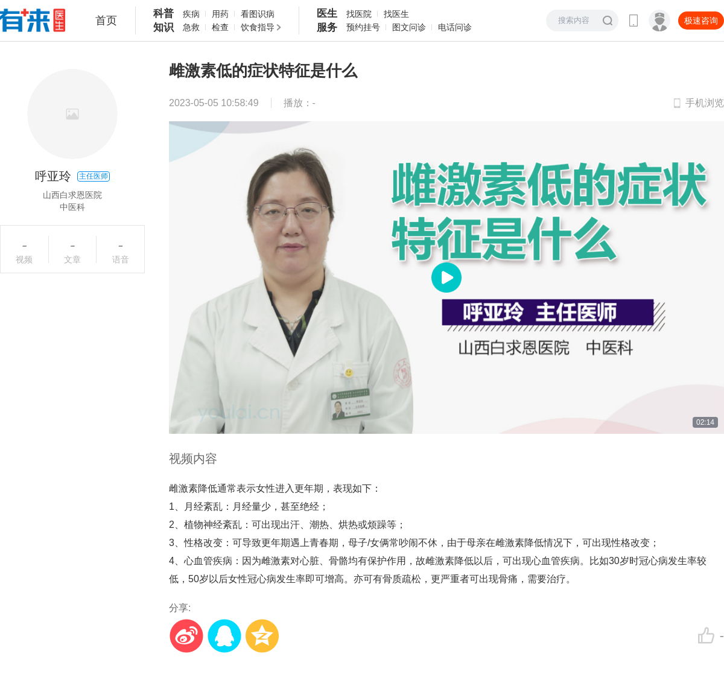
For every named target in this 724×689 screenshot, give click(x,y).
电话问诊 (455, 27)
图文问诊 (409, 27)
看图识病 (258, 14)
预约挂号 (363, 27)
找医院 (359, 14)
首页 (106, 20)
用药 (220, 14)
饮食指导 (258, 27)
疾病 (191, 14)
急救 (191, 27)
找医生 (396, 14)
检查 (220, 27)
